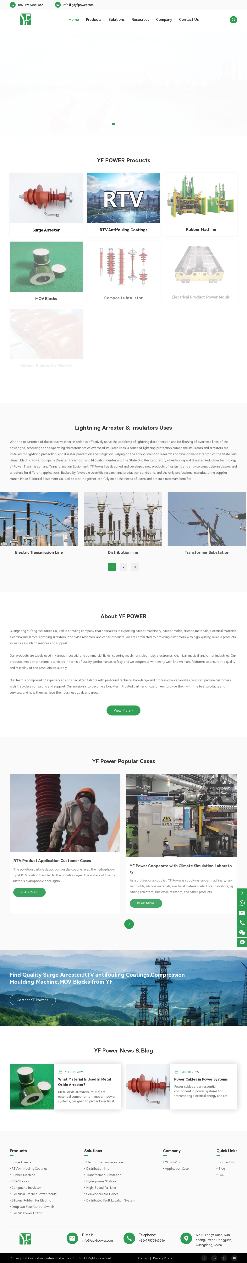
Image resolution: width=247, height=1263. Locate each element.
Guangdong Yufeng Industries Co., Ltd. (55, 1258)
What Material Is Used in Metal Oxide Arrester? (84, 1085)
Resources (140, 19)
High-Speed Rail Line (101, 1188)
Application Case (177, 1168)
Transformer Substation (103, 1175)
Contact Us (189, 19)
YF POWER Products (123, 164)
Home (74, 19)
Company (164, 19)
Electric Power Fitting (27, 1213)
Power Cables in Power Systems (201, 1083)
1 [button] (112, 567)
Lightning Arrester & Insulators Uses (123, 431)
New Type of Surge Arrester (61, 55)
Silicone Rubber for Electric (31, 1200)
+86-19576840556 (30, 5)
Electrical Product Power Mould (34, 1194)
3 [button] (135, 567)
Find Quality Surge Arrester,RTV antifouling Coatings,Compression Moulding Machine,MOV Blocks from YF (97, 982)
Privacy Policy (162, 1258)
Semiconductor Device (102, 1194)
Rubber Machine (23, 1175)
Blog (221, 1168)
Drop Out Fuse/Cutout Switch (33, 1207)
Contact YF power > (33, 76)
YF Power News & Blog (123, 1050)
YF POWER (172, 1162)
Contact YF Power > (33, 1004)
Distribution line (97, 1168)
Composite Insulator (26, 1188)
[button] (113, 124)
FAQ (221, 1175)
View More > (123, 714)
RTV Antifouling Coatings (29, 1168)
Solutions (116, 19)
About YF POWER (123, 613)
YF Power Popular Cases (123, 765)
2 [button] (123, 567)
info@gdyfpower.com (78, 5)
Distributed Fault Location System (110, 1200)
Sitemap (143, 1258)
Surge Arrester (22, 1162)
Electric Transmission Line (105, 1162)
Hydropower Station (101, 1181)
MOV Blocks (20, 1181)
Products (94, 19)
